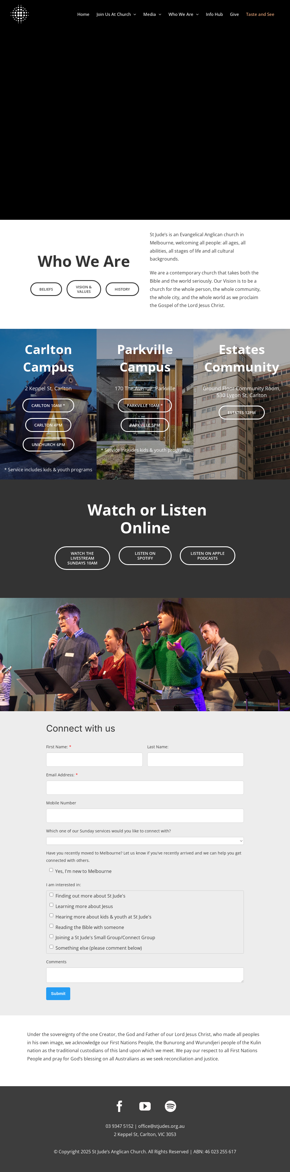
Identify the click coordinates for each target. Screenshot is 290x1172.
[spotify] (170, 1106)
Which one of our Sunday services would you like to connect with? (108, 831)
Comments (56, 961)
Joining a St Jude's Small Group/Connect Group (102, 937)
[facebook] (119, 1106)
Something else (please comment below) (96, 948)
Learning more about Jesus (81, 906)
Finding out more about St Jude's (87, 896)
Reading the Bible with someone (87, 927)
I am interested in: (63, 884)
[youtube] (145, 1106)
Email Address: (62, 774)
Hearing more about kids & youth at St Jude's (101, 916)
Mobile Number (61, 803)
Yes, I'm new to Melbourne (80, 871)
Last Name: (158, 746)
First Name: (58, 746)
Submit (58, 993)
